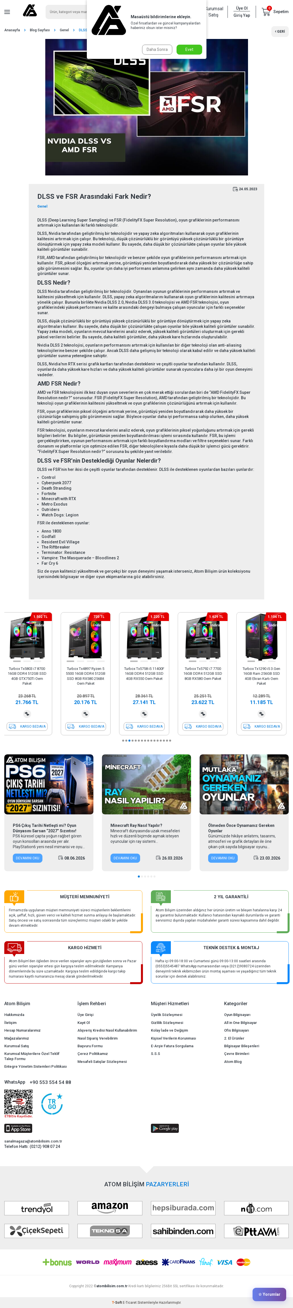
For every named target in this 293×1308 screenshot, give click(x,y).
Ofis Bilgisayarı (236, 1030)
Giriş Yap (241, 15)
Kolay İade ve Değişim (169, 1030)
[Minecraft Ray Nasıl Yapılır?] (146, 784)
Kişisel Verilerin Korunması (173, 1038)
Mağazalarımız (16, 1038)
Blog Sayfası (40, 30)
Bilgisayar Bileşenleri (241, 1046)
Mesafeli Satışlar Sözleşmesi (102, 1061)
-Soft (117, 1303)
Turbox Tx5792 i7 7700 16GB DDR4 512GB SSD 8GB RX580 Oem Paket (205, 674)
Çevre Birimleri (236, 1054)
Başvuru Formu (90, 1046)
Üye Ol (242, 8)
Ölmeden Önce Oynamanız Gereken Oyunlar (241, 828)
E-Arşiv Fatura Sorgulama (172, 1046)
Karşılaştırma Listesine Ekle (29, 714)
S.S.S (155, 1054)
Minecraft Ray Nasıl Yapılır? (136, 825)
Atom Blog (233, 1061)
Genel (64, 30)
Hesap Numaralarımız (22, 1030)
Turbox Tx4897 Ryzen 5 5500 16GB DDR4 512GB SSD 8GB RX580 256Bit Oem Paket (88, 676)
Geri (280, 32)
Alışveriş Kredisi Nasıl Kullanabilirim (107, 1030)
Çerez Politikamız (92, 1054)
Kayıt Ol (83, 1023)
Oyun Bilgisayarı (237, 1015)
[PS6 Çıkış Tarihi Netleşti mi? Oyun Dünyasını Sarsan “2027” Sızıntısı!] (48, 784)
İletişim (10, 1023)
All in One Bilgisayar (240, 1023)
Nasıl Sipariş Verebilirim (97, 1038)
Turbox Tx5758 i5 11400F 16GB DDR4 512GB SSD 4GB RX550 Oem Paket (146, 674)
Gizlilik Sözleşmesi (167, 1023)
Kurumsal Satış (213, 11)
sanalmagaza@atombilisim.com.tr (33, 1141)
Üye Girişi (85, 1015)
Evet (189, 49)
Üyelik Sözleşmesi (166, 1015)
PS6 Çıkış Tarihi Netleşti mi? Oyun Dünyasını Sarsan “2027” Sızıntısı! (44, 828)
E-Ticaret (130, 1303)
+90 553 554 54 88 (50, 1082)
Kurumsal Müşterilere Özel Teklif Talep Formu (32, 1056)
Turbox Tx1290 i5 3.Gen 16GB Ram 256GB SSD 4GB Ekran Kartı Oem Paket (263, 676)
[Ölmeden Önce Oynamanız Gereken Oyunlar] (244, 784)
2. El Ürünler (234, 1038)
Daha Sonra (157, 49)
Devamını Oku (27, 858)
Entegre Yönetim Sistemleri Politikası (35, 1066)
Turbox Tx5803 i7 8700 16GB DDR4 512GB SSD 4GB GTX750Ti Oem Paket (29, 676)
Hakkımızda (14, 1015)
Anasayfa (12, 30)
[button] (19, 661)
